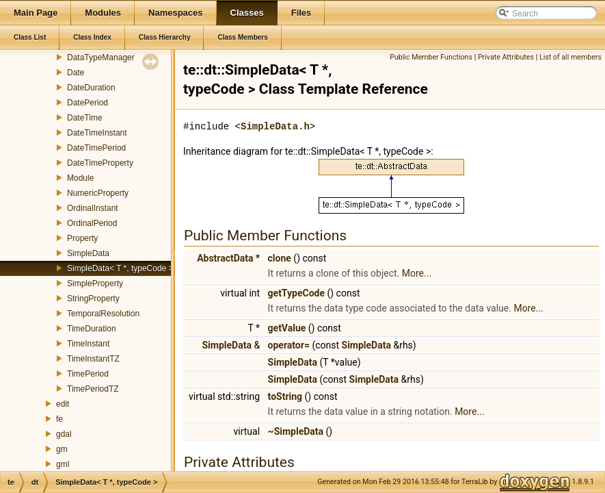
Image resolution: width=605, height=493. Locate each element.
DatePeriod (87, 103)
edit (62, 404)
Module (80, 178)
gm (62, 449)
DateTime (85, 118)
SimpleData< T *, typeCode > (120, 268)
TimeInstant (88, 344)
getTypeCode (296, 293)
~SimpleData (295, 431)
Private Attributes (506, 57)
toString (285, 396)
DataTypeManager (101, 57)
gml (62, 464)
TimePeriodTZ (93, 389)
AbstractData (225, 258)
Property (82, 238)
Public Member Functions (431, 57)
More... (416, 273)
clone (279, 258)
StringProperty (93, 298)
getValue (287, 328)
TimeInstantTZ (93, 359)
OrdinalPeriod (92, 223)
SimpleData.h (275, 126)
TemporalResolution (103, 313)
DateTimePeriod (96, 148)
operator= (289, 345)
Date (75, 72)
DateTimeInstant (97, 133)
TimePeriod (88, 374)
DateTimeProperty (100, 163)
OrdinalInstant (92, 208)
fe (59, 419)
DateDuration (91, 87)
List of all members (570, 57)
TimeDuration (91, 328)
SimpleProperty (95, 283)
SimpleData (88, 253)
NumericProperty (98, 193)
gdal (64, 434)
